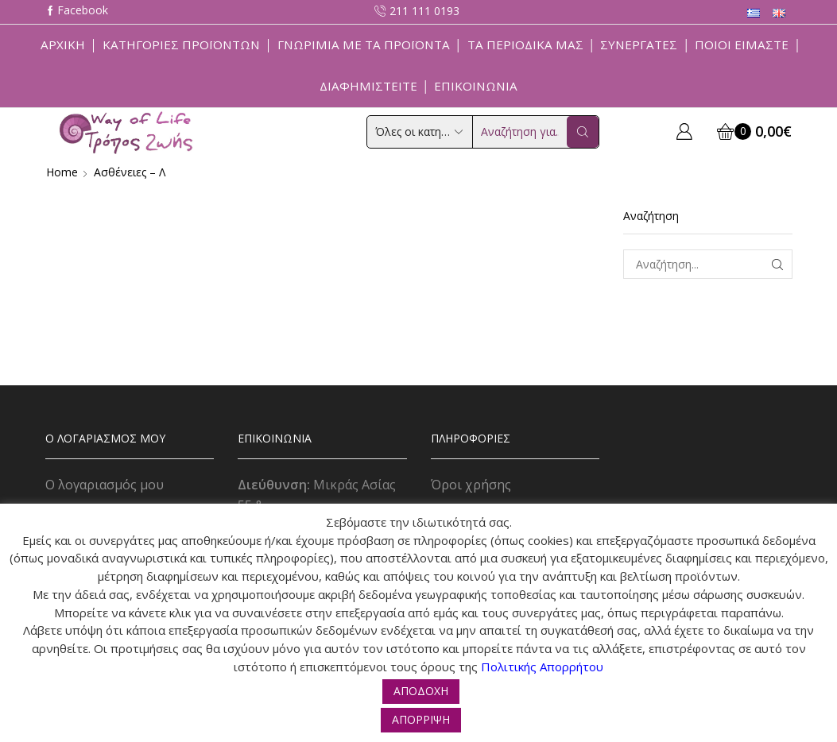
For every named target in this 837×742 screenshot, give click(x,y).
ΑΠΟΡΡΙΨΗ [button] (421, 719)
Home (62, 172)
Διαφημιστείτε (368, 86)
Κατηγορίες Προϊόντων (181, 44)
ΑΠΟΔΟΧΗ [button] (420, 690)
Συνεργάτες (638, 44)
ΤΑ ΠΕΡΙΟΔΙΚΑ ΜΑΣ (525, 44)
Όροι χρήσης (471, 484)
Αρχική (63, 44)
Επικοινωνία (475, 86)
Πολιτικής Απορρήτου (542, 666)
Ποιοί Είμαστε (742, 44)
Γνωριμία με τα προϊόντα (363, 44)
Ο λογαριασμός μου (104, 484)
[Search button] (583, 132)
